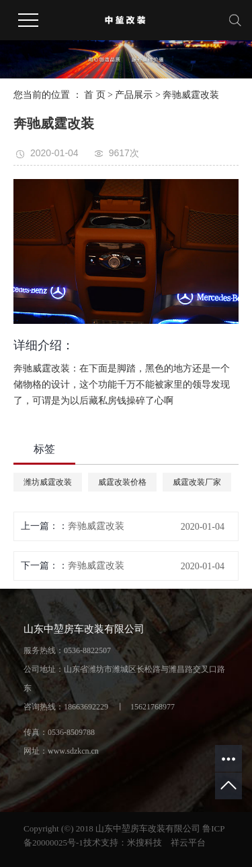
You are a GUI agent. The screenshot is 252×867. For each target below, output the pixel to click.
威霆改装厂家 (197, 482)
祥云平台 (188, 842)
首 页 (95, 95)
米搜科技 (144, 842)
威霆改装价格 (122, 482)
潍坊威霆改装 (48, 482)
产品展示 (134, 95)
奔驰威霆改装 (191, 95)
